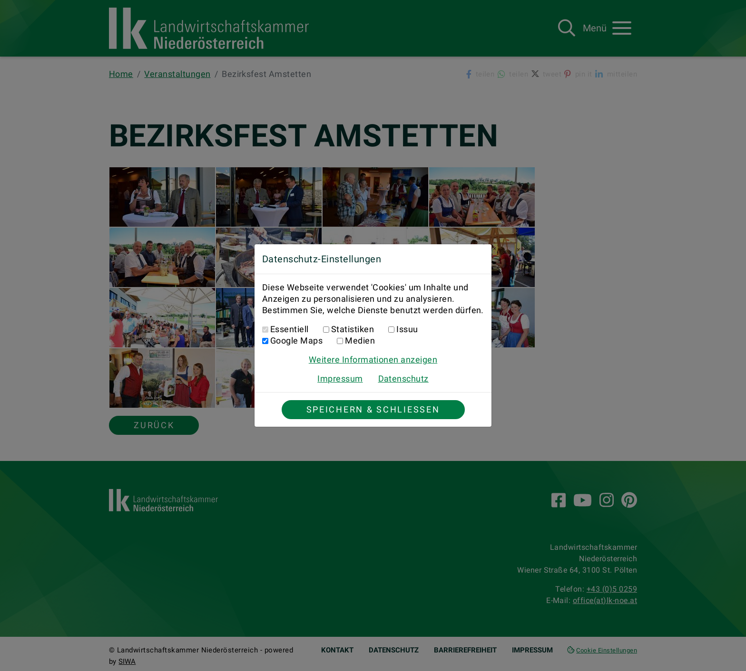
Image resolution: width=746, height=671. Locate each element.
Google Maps (296, 340)
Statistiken (352, 329)
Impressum (340, 378)
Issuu (407, 329)
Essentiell (289, 329)
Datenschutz (403, 378)
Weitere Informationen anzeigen (373, 359)
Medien (360, 340)
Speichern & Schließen (373, 409)
